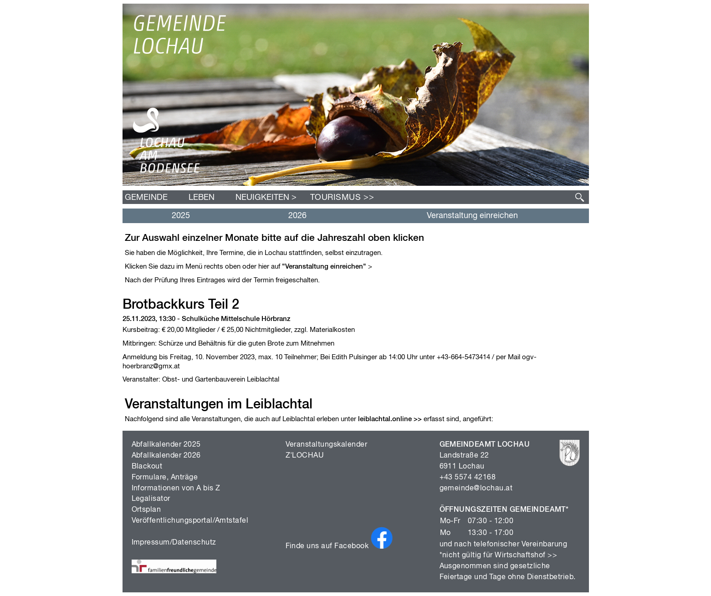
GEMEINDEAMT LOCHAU (485, 444)
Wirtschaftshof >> (526, 555)
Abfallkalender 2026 (166, 455)
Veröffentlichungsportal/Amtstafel (190, 521)
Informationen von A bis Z (176, 488)
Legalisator (151, 499)
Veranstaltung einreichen (472, 216)
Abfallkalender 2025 (166, 444)
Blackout (147, 466)
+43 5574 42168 (468, 477)
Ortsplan (146, 510)
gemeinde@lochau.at (476, 488)
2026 (297, 216)
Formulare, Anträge (165, 477)
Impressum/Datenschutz (174, 542)
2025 (181, 216)
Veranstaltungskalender (327, 444)
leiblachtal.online (385, 419)
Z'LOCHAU (305, 455)
